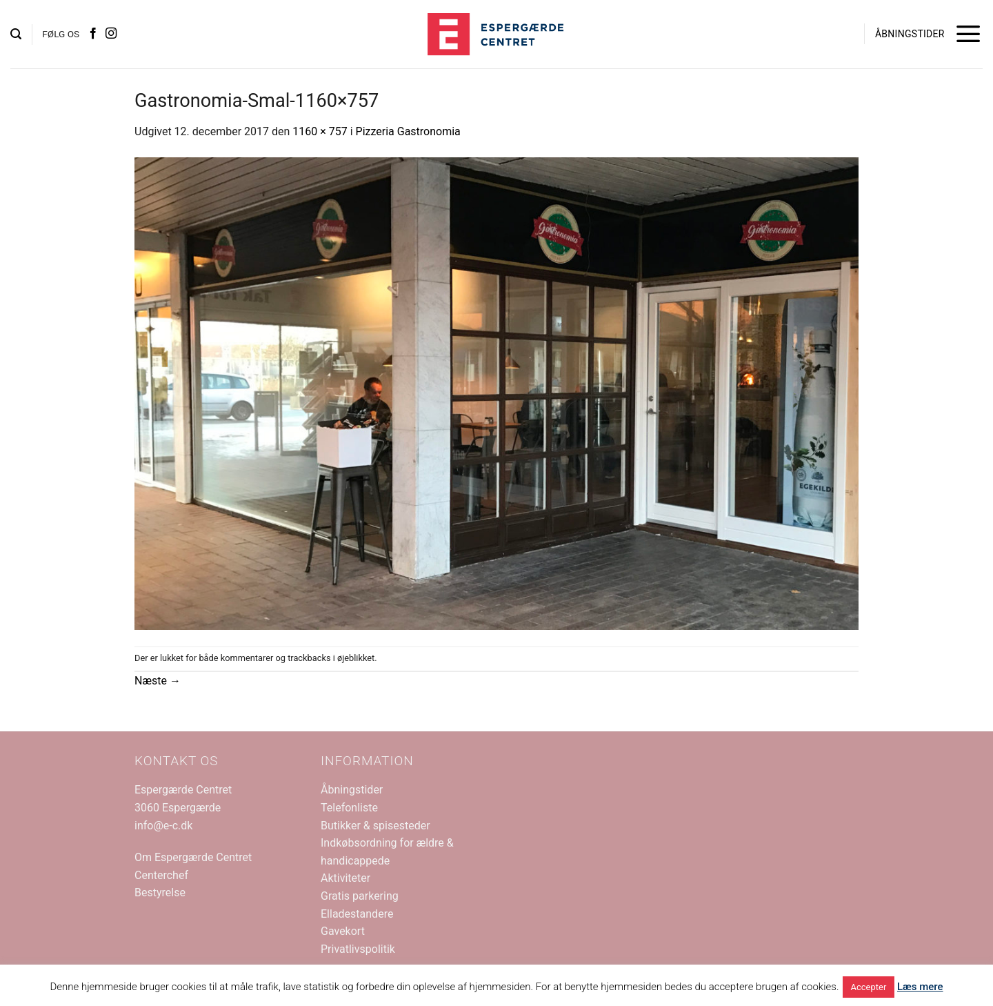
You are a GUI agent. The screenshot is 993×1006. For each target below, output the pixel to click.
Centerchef (161, 875)
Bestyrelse (159, 892)
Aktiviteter (345, 878)
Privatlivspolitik (358, 949)
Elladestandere (357, 913)
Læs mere (920, 986)
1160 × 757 (319, 131)
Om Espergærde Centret (193, 857)
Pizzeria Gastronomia (408, 131)
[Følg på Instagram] (111, 34)
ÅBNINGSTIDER (910, 33)
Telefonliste (349, 807)
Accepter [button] (869, 987)
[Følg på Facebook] (93, 34)
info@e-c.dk (163, 825)
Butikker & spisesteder (375, 825)
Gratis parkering (360, 896)
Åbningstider (352, 789)
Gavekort (343, 931)
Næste (157, 680)
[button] (15, 34)
